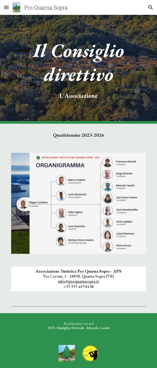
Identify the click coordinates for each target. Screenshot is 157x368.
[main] (78, 69)
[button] (6, 7)
